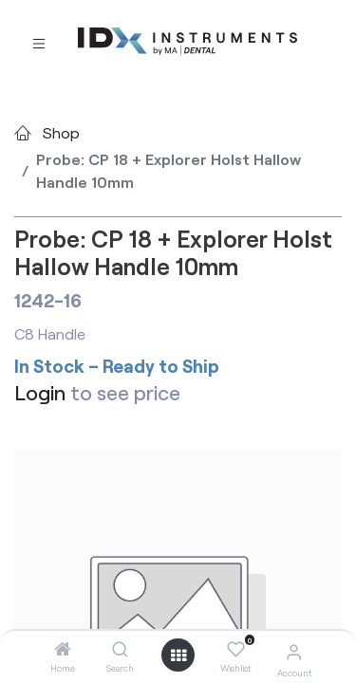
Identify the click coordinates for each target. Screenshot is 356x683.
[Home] (62, 649)
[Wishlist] (236, 649)
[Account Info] (294, 651)
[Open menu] (178, 655)
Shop (61, 132)
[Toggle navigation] (38, 42)
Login (40, 392)
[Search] (120, 649)
